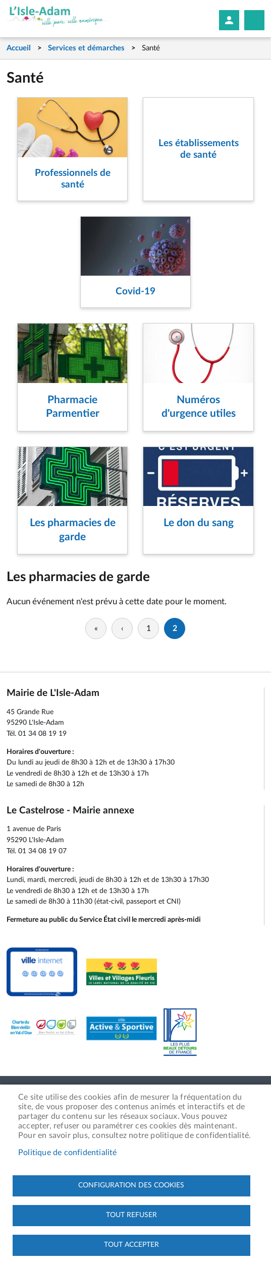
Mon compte (229, 20)
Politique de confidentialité (67, 1153)
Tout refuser (131, 1215)
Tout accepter (131, 1244)
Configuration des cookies (131, 1185)
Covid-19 (135, 291)
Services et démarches (86, 48)
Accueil (19, 48)
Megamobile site (254, 20)
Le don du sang (199, 523)
